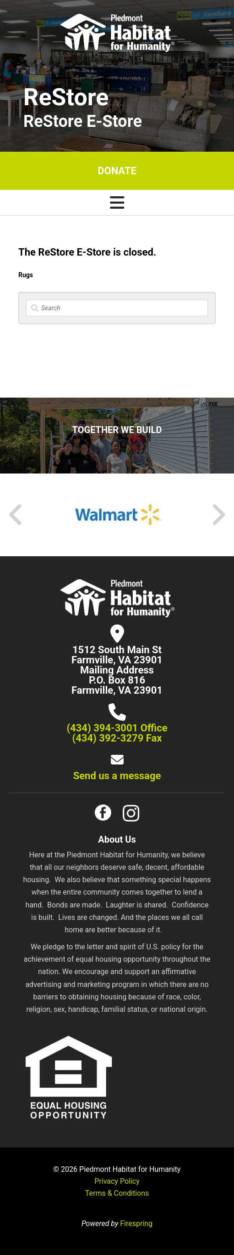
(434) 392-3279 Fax (117, 738)
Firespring (136, 1223)
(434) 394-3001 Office (116, 728)
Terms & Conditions (117, 1193)
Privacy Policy (117, 1181)
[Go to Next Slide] (218, 514)
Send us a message (117, 776)
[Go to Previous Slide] (16, 514)
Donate (117, 171)
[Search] (117, 308)
